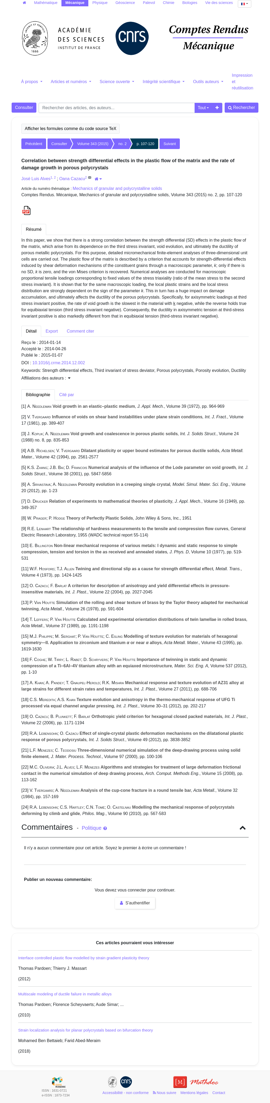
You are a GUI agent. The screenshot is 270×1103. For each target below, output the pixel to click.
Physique (100, 3)
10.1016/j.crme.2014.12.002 (58, 363)
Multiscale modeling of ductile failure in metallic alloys (65, 994)
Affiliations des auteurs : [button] (45, 378)
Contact (219, 1093)
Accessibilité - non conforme (126, 1093)
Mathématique (45, 3)
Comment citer (80, 331)
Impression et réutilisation (242, 81)
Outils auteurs (206, 81)
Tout (202, 107)
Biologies (189, 3)
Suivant (169, 144)
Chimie (169, 3)
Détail (31, 331)
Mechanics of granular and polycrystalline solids (117, 188)
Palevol (149, 3)
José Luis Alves (35, 178)
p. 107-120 (145, 144)
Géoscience (125, 3)
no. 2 (122, 144)
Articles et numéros (69, 81)
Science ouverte (115, 81)
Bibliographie (38, 394)
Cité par (66, 394)
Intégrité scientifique (162, 81)
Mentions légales (194, 1093)
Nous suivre (164, 1093)
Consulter (24, 107)
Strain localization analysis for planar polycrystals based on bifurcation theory (85, 1030)
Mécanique (74, 3)
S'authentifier (135, 903)
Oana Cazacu (72, 178)
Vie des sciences (219, 3)
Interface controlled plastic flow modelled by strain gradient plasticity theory (83, 958)
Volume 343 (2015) (92, 144)
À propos (30, 81)
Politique (94, 828)
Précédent (33, 144)
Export (52, 331)
